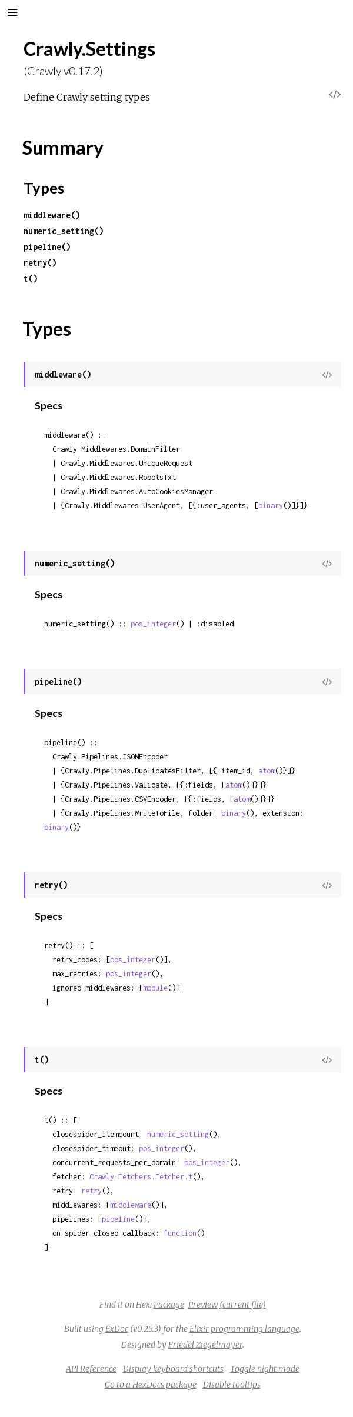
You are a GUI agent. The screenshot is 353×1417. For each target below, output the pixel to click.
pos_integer (153, 623)
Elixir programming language (244, 1328)
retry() (40, 263)
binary (270, 505)
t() (31, 279)
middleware (130, 1205)
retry (91, 1190)
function (180, 1233)
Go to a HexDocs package (151, 1384)
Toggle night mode (264, 1368)
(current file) (242, 1304)
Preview (203, 1304)
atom (266, 770)
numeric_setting (178, 1134)
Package (169, 1304)
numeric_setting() (64, 231)
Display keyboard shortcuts (173, 1368)
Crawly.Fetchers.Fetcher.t (140, 1176)
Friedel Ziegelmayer (205, 1344)
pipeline (118, 1219)
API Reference (91, 1368)
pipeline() (47, 247)
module (155, 987)
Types (44, 187)
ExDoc (116, 1328)
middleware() (52, 215)
